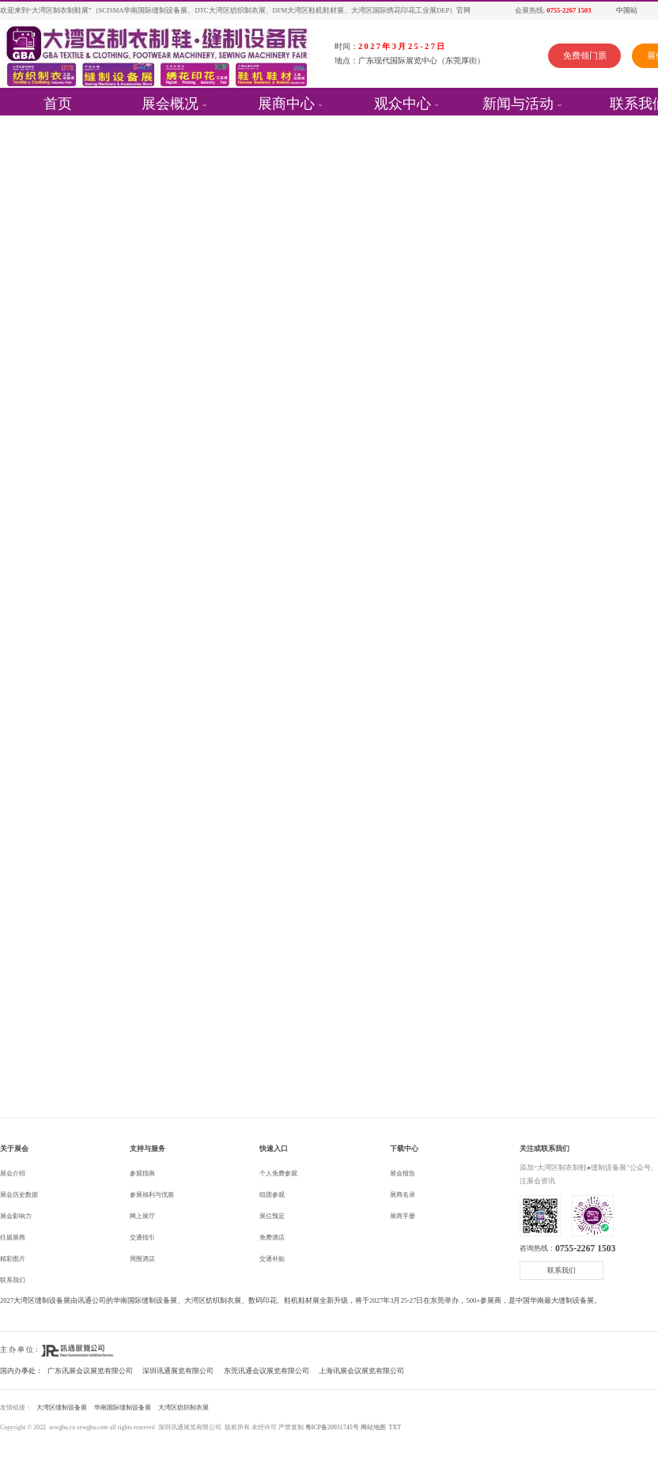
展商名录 (402, 1194)
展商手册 (402, 1216)
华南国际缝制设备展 (122, 1407)
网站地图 (373, 1427)
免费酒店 (272, 1237)
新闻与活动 (518, 101)
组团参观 (272, 1194)
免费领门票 (585, 55)
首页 (58, 101)
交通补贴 (272, 1258)
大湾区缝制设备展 (61, 1407)
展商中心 (286, 101)
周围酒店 (142, 1258)
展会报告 (402, 1173)
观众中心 (402, 101)
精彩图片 (12, 1258)
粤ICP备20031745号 (332, 1427)
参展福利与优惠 (152, 1194)
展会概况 (170, 101)
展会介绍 (12, 1173)
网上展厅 (142, 1216)
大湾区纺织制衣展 (183, 1407)
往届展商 (12, 1237)
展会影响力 (16, 1216)
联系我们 (12, 1280)
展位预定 (272, 1216)
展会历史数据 (19, 1194)
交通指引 (142, 1237)
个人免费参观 (278, 1173)
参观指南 (142, 1173)
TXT (395, 1427)
